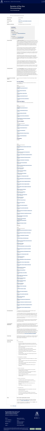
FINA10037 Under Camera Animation (22, 162)
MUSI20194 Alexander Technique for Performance (24, 232)
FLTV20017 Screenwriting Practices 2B (22, 110)
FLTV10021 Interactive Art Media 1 (21, 170)
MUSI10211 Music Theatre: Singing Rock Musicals (23, 181)
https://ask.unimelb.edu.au (21, 33)
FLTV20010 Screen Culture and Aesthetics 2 (23, 115)
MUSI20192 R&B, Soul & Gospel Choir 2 (22, 275)
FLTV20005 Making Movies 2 (21, 256)
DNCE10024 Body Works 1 (20, 149)
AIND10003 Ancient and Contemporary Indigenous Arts (24, 210)
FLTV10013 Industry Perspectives (21, 90)
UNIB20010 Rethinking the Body (21, 280)
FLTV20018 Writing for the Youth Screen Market (23, 118)
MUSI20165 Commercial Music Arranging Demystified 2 (24, 304)
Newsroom (6, 423)
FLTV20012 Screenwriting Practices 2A (22, 107)
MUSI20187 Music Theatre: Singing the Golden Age (24, 264)
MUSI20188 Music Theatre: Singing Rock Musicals (23, 307)
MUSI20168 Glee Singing (20, 243)
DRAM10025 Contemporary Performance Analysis (23, 157)
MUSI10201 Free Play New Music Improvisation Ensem (24, 165)
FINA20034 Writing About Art (21, 296)
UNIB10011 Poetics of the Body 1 (21, 189)
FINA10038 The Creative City (21, 202)
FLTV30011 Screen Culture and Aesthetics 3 (23, 125)
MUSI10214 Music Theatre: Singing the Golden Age (24, 186)
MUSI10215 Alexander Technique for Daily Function (24, 146)
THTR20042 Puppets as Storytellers (22, 272)
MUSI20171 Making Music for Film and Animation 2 (24, 259)
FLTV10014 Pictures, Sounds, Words (22, 93)
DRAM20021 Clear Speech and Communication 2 (23, 299)
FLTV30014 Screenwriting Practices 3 (22, 127)
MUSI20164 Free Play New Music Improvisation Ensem (24, 240)
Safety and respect (8, 421)
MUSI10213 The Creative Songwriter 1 (22, 205)
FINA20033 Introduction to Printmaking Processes (24, 251)
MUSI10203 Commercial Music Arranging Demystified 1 (24, 154)
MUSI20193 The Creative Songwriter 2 (22, 291)
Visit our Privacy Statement (25, 429)
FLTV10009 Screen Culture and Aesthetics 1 (23, 98)
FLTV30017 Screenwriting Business (22, 135)
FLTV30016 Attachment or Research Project (23, 133)
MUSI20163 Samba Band (20, 283)
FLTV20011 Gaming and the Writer (21, 113)
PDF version (14, 405)
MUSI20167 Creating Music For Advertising (23, 235)
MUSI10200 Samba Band (20, 197)
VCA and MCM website (21, 37)
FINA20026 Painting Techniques (21, 267)
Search (42, 1)
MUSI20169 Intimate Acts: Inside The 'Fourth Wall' (24, 248)
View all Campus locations (20, 425)
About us (6, 418)
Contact (6, 425)
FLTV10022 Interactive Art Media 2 (21, 173)
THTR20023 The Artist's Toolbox (21, 288)
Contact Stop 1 (14, 34)
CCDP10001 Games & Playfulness (21, 218)
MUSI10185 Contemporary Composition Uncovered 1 (24, 213)
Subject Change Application (25, 400)
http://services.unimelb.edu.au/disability (30, 333)
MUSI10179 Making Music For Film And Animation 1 (24, 178)
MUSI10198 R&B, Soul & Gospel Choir (22, 194)
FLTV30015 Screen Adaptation (21, 130)
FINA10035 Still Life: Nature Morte (21, 220)
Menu (44, 1)
